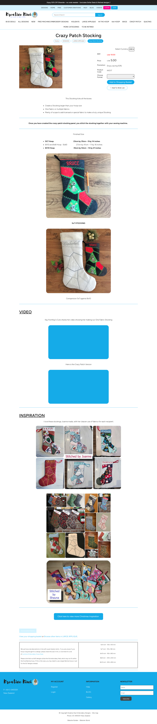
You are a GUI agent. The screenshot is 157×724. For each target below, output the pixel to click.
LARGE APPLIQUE (89, 22)
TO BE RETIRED (88, 27)
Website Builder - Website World (78, 720)
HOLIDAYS (75, 22)
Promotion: (101, 65)
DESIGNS (44, 8)
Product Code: (100, 71)
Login (107, 8)
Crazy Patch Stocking (95, 41)
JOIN (114, 8)
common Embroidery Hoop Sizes (32, 654)
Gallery (89, 697)
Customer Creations (72, 8)
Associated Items (28, 631)
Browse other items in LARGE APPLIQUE (60, 636)
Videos (99, 8)
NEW (33, 22)
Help (88, 687)
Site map (95, 713)
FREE (59, 8)
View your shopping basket (30, 636)
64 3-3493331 (12, 690)
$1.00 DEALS (11, 22)
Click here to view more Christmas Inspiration (78, 616)
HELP (85, 8)
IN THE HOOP (103, 22)
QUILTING (147, 22)
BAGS (124, 22)
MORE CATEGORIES (71, 27)
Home (52, 8)
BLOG (92, 8)
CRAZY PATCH (135, 22)
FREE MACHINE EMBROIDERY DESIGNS (53, 22)
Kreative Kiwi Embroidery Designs (79, 713)
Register (54, 687)
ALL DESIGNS (23, 22)
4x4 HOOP (116, 22)
